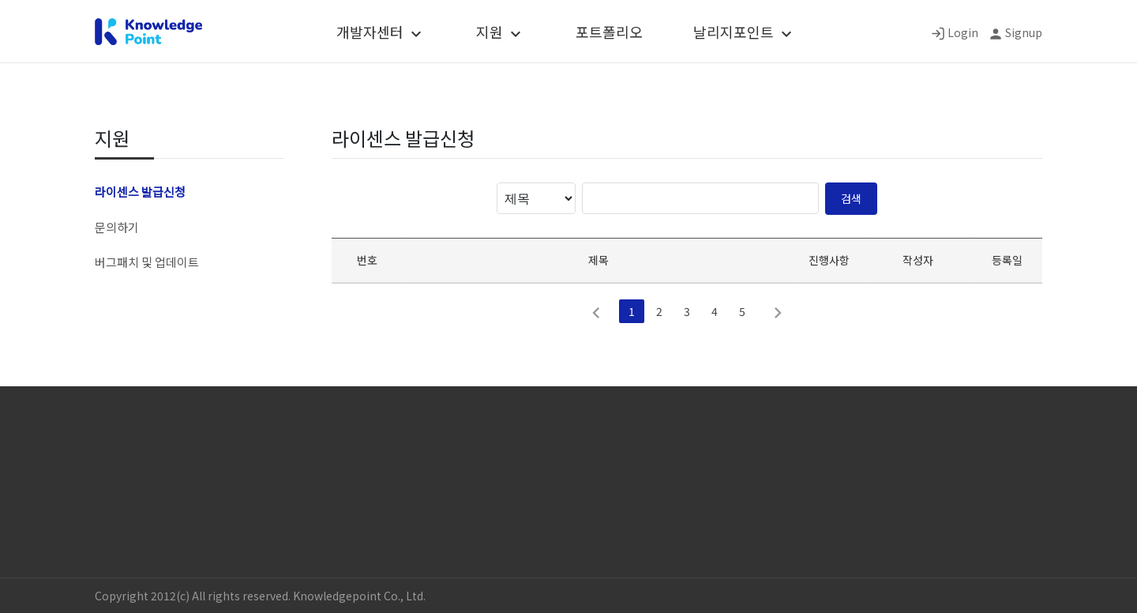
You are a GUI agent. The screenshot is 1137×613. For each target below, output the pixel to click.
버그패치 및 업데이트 (147, 262)
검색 (851, 198)
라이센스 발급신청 (140, 191)
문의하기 (117, 227)
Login (963, 32)
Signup (1023, 32)
